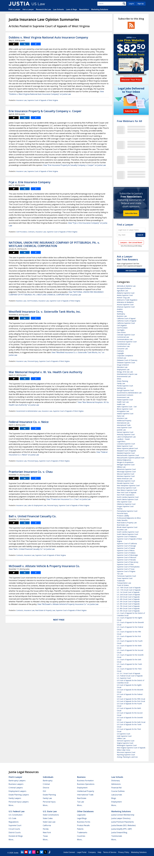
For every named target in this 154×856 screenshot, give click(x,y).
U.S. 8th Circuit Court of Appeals (128, 608)
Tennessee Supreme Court (126, 576)
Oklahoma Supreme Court (126, 504)
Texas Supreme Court (124, 578)
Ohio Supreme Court (124, 502)
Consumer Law (122, 349)
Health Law (121, 404)
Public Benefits (122, 520)
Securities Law (122, 530)
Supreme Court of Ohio (125, 564)
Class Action (121, 332)
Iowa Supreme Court (124, 427)
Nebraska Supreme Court (126, 481)
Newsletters (84, 9)
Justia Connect (69, 852)
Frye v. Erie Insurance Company (29, 182)
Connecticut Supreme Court (127, 342)
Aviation (120, 309)
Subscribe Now (131, 213)
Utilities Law (121, 738)
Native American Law (124, 478)
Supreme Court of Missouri (126, 557)
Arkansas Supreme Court (126, 307)
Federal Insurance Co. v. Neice (29, 422)
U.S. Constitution (15, 815)
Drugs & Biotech (123, 365)
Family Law (121, 383)
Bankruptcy (121, 314)
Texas (45, 836)
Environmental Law (124, 376)
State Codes (48, 818)
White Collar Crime (123, 750)
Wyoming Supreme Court (126, 755)
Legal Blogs (82, 818)
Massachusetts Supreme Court (128, 455)
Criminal (46, 784)
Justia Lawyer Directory (120, 818)
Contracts (31, 232)
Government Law (123, 397)
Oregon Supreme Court (125, 506)
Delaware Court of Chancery (127, 360)
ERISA (119, 379)
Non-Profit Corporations (125, 495)
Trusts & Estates (123, 585)
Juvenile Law (121, 430)
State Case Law (49, 822)
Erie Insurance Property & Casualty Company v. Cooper (45, 111)
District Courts (15, 832)
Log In (131, 4)
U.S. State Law (50, 811)
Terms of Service (109, 852)
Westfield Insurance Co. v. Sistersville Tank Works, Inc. (45, 311)
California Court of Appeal (126, 318)
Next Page (58, 619)
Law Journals (116, 794)
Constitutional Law (123, 344)
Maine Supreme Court (125, 446)
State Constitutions (51, 815)
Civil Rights (121, 330)
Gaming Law (121, 388)
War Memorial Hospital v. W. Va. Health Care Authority (45, 372)
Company (92, 852)
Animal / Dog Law (123, 298)
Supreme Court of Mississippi (127, 555)
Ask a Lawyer (28, 9)
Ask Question (131, 270)
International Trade (124, 425)
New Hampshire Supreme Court (128, 485)
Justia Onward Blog (119, 832)
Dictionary (115, 780)
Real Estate (81, 798)
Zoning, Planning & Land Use (127, 757)
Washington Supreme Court (127, 745)
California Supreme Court (126, 323)
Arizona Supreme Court (125, 304)
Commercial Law (123, 337)
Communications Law (124, 339)
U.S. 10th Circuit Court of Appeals (129, 588)
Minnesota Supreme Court (126, 469)
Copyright (120, 353)
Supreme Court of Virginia (126, 571)
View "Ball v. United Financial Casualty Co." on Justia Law (32, 549)
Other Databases (85, 811)
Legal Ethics (121, 441)
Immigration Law (123, 411)
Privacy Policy (123, 852)
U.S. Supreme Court (124, 678)
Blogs (113, 798)
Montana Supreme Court (126, 476)
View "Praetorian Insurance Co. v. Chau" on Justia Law (68, 499)
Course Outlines (118, 791)
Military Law (121, 467)
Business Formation (85, 780)
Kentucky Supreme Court (126, 434)
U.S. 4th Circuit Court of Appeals (128, 599)
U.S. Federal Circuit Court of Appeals (130, 676)
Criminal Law (121, 358)
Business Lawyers (16, 784)
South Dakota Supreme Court (127, 534)
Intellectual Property (124, 420)
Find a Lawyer (14, 9)
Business (81, 777)
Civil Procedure (21, 232)
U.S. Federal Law (17, 811)
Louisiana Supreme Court (126, 444)
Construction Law (123, 346)
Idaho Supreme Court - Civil (126, 407)
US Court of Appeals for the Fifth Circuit (131, 699)
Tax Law (120, 574)
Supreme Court (15, 825)
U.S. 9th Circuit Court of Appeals (128, 611)
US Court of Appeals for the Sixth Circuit (131, 722)
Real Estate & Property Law (45, 610)
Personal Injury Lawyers (19, 802)
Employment (82, 787)
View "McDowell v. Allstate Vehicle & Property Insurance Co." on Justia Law (67, 604)
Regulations (14, 822)
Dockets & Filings (16, 836)
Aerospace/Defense (124, 288)
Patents (119, 509)
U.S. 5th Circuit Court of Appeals (128, 601)
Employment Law (123, 369)
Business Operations (85, 784)
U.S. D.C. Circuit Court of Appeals (128, 673)
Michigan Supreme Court (126, 465)
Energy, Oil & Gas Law (125, 372)
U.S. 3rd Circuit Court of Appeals (128, 597)
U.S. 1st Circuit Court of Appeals (128, 592)
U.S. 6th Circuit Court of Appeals (128, 604)
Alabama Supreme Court (125, 293)
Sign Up (141, 4)
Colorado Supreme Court (126, 335)
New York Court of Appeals (126, 492)
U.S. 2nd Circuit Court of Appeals (128, 594)
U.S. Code (12, 818)
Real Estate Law (122, 525)
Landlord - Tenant (123, 439)
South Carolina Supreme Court (128, 532)
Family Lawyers (15, 798)
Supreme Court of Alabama (126, 536)
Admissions (116, 784)
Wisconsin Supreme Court (126, 752)
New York (47, 832)
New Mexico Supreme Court (127, 490)
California (47, 825)
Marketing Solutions (99, 9)
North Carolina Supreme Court (128, 497)
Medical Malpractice (124, 460)
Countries (81, 836)
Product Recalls (83, 825)
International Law (123, 423)
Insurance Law (21, 100)
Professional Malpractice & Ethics (129, 518)
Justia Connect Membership (122, 815)
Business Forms (83, 822)
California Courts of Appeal (126, 321)
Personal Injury (32, 361)
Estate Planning (122, 381)
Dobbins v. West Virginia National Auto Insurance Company (48, 37)
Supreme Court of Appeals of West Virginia (42, 100)
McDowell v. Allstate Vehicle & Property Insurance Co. (44, 566)
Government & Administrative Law (28, 411)
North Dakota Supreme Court (127, 499)
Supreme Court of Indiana (126, 553)
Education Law (122, 367)
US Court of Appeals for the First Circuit (131, 701)
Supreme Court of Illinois (126, 550)
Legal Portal (81, 852)
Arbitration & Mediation (125, 302)
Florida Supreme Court (125, 386)
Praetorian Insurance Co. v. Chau (31, 472)
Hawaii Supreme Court (125, 400)
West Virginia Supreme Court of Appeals (131, 748)
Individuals (48, 777)
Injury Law (120, 416)
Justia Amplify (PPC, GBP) (121, 829)
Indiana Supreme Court (125, 414)
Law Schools (58, 9)
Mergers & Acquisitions (125, 462)
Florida (45, 829)
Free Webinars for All (129, 121)
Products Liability (123, 516)
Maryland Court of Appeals (126, 451)
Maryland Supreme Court (126, 453)
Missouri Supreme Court (125, 474)
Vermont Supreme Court (125, 741)
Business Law (21, 301)
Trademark (121, 581)
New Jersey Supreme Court (126, 488)
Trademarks (82, 832)
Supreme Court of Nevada (126, 560)
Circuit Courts (14, 829)
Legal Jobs (81, 815)
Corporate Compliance (125, 356)
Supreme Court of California (127, 543)
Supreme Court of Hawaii (126, 548)
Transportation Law (124, 583)
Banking (120, 311)
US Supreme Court (123, 734)
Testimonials (116, 836)
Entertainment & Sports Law (127, 374)
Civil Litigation (122, 325)
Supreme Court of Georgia (126, 546)
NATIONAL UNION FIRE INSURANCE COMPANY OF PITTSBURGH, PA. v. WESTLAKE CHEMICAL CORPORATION (54, 244)
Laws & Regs (71, 9)
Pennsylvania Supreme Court (127, 511)
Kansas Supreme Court (125, 432)
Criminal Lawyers (16, 787)
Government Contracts (125, 395)
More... (11, 805)
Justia (16, 853)
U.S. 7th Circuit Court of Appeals (128, 606)
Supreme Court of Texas (125, 569)
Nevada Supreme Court (125, 483)
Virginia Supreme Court (125, 743)
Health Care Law (123, 402)
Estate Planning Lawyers (19, 794)
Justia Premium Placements (122, 822)
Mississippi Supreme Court (126, 472)
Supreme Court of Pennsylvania (128, 567)
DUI (44, 791)
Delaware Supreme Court (126, 362)
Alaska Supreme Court (125, 295)
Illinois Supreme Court (125, 409)
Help (99, 852)
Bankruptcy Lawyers (17, 780)
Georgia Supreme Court (125, 390)
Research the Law (43, 9)
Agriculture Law (122, 291)
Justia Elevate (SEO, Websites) (123, 825)
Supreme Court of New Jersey (127, 562)
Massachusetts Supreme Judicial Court (130, 458)
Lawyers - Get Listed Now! (131, 242)
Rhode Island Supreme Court (127, 527)
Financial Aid (116, 787)
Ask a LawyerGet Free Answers (127, 258)
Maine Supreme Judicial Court (127, 448)
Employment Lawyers (17, 791)
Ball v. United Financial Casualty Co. (32, 516)
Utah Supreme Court (124, 736)
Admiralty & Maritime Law (126, 286)
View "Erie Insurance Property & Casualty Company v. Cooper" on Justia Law (74, 165)
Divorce (46, 787)
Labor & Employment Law (36, 505)
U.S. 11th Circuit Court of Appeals (129, 590)
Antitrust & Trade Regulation (127, 300)
